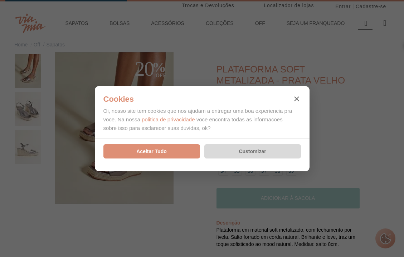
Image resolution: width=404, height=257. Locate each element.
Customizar (252, 151)
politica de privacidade (168, 119)
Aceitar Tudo (151, 151)
